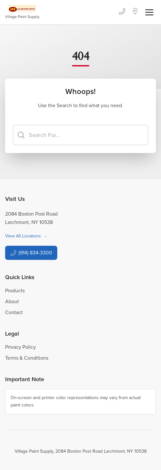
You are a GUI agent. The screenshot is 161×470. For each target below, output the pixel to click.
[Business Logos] (22, 12)
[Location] (135, 12)
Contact (14, 312)
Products (15, 290)
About (12, 301)
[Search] (80, 135)
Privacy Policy (20, 347)
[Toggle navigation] (149, 12)
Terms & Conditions (26, 358)
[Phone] (122, 12)
